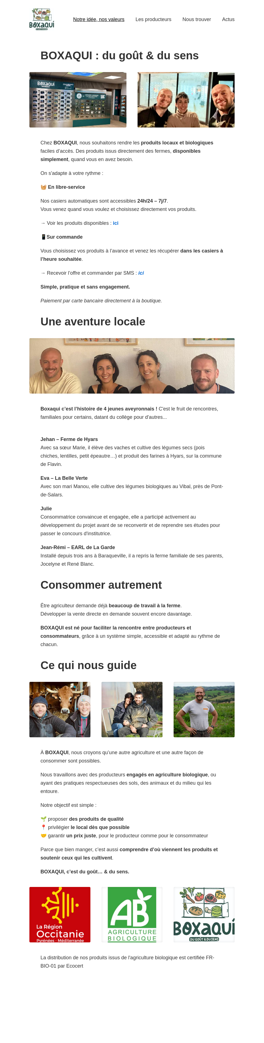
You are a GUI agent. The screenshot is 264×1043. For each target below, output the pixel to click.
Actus (228, 19)
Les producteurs (153, 19)
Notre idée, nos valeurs (99, 19)
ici (115, 223)
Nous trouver (196, 19)
